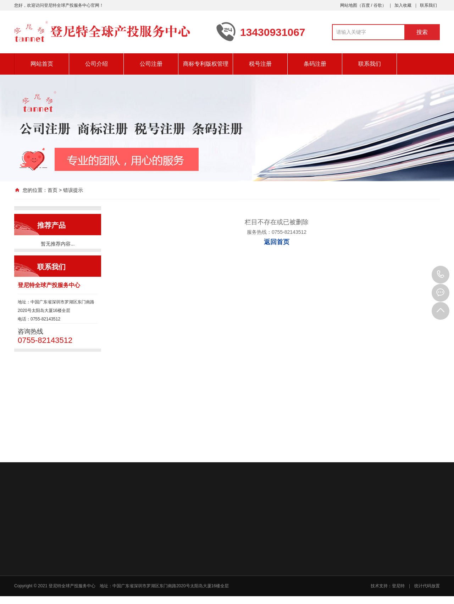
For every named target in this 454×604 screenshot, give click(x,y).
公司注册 (151, 64)
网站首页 (42, 64)
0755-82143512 (440, 275)
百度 (365, 5)
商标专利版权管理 (205, 64)
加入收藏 (402, 5)
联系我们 (428, 5)
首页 (52, 190)
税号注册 (260, 64)
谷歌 (377, 5)
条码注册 (315, 64)
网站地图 (348, 5)
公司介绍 (96, 64)
